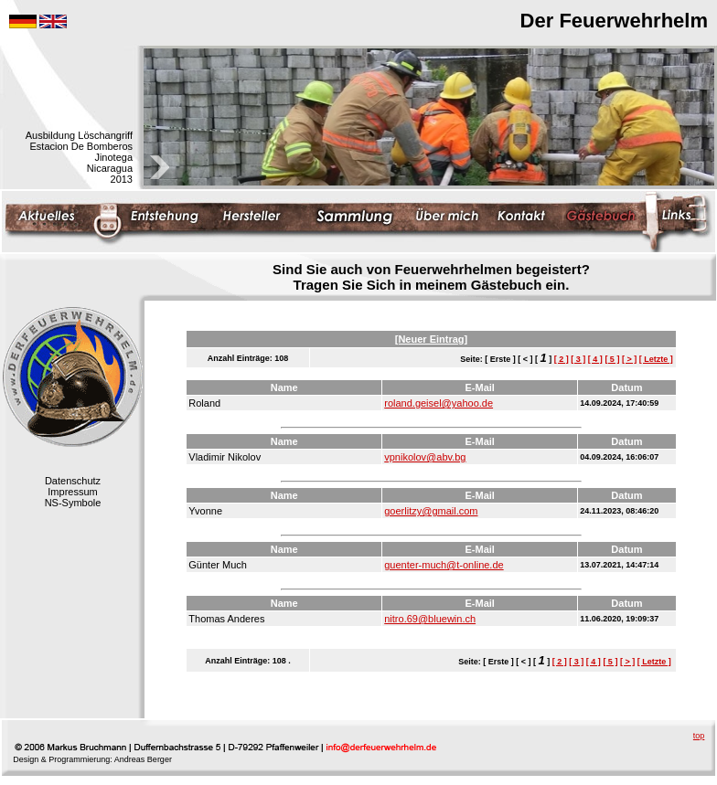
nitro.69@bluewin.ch (430, 618)
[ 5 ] (612, 359)
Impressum (72, 491)
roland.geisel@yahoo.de (438, 403)
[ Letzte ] (656, 359)
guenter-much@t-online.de (443, 564)
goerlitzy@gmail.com (430, 510)
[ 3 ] (578, 359)
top (699, 735)
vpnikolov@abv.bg (425, 456)
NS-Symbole (73, 502)
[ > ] (629, 359)
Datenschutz (73, 480)
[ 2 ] (561, 359)
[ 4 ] (595, 359)
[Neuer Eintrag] (431, 339)
